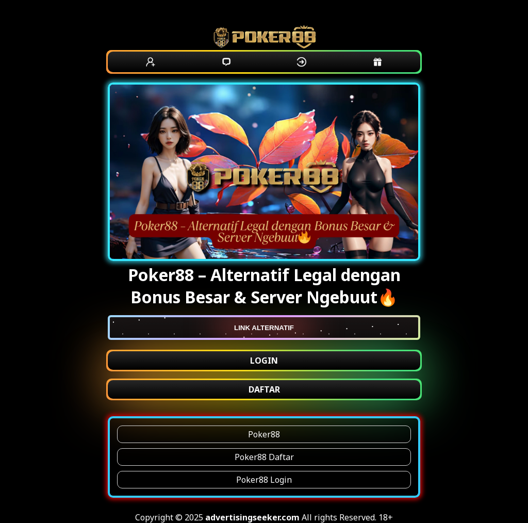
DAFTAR (264, 389)
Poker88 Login (264, 479)
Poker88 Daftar (264, 457)
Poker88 (264, 434)
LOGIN (264, 360)
